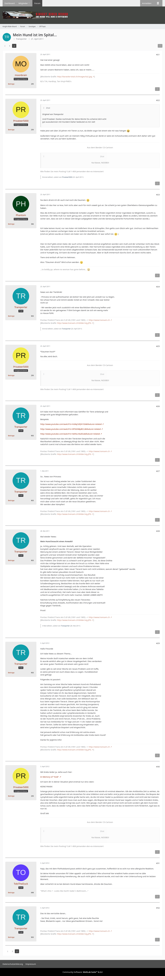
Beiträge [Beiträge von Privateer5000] (11, 130)
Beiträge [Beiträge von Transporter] (11, 316)
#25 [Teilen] (158, 346)
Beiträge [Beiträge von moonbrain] (11, 84)
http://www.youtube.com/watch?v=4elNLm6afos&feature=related (70, 433)
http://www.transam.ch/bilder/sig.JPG (74, 323)
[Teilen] (160, 46)
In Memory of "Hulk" (49, 776)
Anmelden (146, 3)
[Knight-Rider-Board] (82, 15)
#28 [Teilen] (158, 531)
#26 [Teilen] (158, 406)
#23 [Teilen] (158, 194)
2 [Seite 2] (14, 46)
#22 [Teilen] (158, 100)
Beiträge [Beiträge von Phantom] (11, 224)
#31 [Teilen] (158, 863)
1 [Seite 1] (9, 46)
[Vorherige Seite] (5, 46)
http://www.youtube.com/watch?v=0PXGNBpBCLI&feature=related (70, 429)
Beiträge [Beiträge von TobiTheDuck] (11, 892)
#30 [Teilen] (158, 766)
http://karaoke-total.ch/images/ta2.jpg (74, 76)
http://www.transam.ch (99, 320)
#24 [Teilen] (158, 286)
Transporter (66, 329)
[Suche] (157, 3)
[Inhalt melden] (157, 89)
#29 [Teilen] (158, 643)
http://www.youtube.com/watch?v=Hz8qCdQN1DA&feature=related (71, 424)
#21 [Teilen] (158, 54)
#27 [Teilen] (158, 471)
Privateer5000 (67, 177)
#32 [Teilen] (158, 907)
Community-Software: (83, 972)
